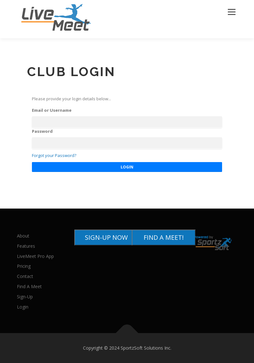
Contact (25, 276)
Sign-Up (25, 297)
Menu (231, 12)
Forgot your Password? (54, 155)
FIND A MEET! (164, 237)
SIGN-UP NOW (106, 237)
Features (26, 246)
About (23, 236)
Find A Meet (29, 286)
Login (22, 307)
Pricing (24, 266)
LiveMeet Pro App (35, 256)
